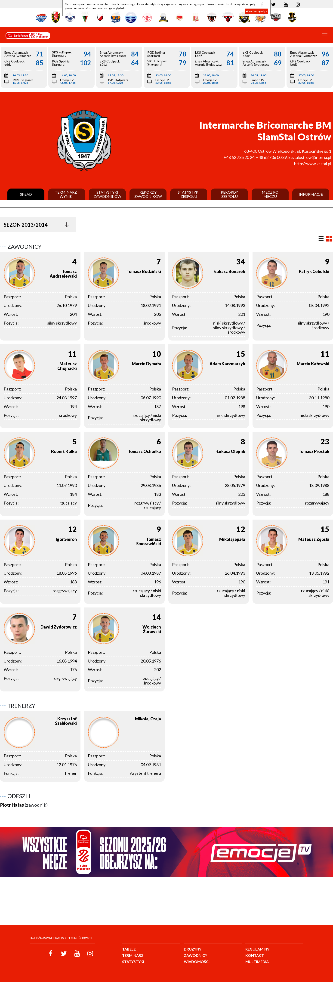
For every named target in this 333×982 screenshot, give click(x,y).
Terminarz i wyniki (67, 194)
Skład (26, 194)
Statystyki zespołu (189, 194)
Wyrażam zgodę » (256, 10)
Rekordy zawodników (148, 194)
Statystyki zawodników (107, 194)
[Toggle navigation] (324, 35)
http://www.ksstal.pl (312, 163)
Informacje (311, 194)
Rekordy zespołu (229, 194)
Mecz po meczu (270, 194)
